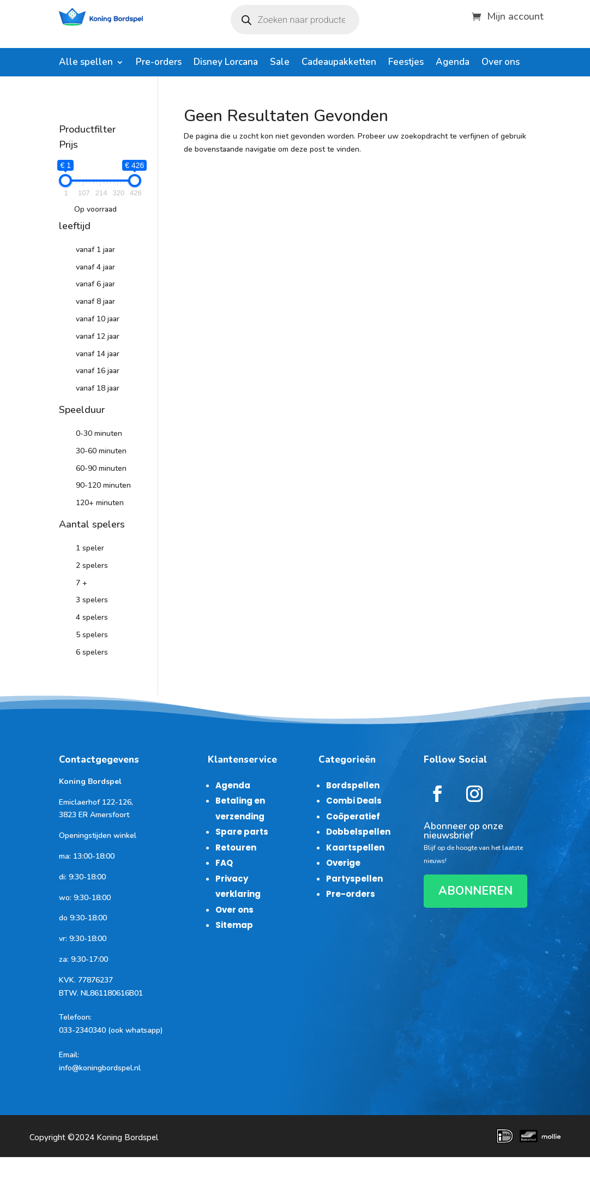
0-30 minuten (99, 433)
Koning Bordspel (127, 1137)
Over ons (500, 63)
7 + (81, 583)
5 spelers (92, 635)
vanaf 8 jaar (95, 301)
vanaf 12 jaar (97, 336)
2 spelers (92, 565)
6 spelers (92, 652)
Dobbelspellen (358, 831)
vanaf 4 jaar (95, 267)
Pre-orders (159, 63)
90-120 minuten (103, 485)
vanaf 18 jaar (97, 388)
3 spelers (92, 600)
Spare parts (241, 831)
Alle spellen (86, 63)
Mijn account (515, 15)
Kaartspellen (355, 847)
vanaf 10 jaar (97, 319)
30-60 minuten (101, 451)
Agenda (452, 63)
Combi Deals (354, 800)
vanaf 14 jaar (97, 354)
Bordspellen (353, 785)
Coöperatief (353, 816)
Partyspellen (354, 878)
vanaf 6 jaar (95, 284)
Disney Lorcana (226, 63)
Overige (343, 862)
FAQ (224, 862)
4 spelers (92, 617)
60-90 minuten (101, 468)
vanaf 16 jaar (97, 371)
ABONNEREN (475, 891)
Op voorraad (95, 209)
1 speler (90, 548)
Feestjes (406, 63)
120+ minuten (100, 503)
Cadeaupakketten (339, 63)
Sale (280, 63)
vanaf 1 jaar (95, 249)
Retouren (235, 847)
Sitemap (234, 925)
